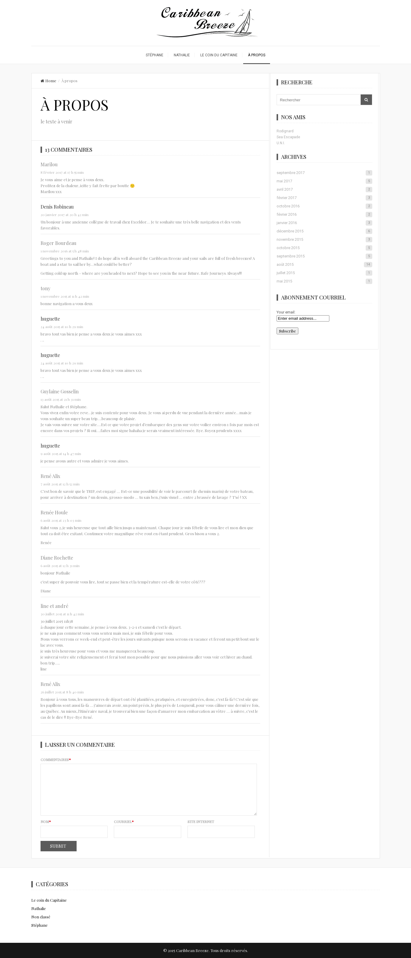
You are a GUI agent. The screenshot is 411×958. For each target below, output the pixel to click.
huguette (50, 319)
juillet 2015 (324, 273)
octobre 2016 (324, 206)
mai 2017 (324, 181)
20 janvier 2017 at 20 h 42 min (65, 214)
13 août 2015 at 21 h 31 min (61, 399)
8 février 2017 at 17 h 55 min (62, 172)
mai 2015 (324, 281)
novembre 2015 (324, 239)
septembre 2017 (324, 173)
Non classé (40, 916)
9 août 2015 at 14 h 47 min (61, 453)
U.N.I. (281, 143)
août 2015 (324, 264)
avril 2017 (324, 189)
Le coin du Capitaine (219, 55)
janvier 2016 (324, 223)
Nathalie (182, 55)
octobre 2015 (324, 248)
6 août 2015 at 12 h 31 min (60, 565)
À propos (256, 55)
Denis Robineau (57, 207)
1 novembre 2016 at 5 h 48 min (65, 251)
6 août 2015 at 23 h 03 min (61, 520)
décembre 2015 (324, 231)
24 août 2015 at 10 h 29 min (62, 326)
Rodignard (285, 131)
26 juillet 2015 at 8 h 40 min (62, 692)
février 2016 (324, 214)
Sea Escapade (288, 137)
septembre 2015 (324, 256)
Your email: (286, 312)
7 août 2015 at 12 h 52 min (60, 484)
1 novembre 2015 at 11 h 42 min (65, 296)
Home (48, 80)
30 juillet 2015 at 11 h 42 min (62, 613)
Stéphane (154, 55)
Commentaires (56, 759)
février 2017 (324, 198)
